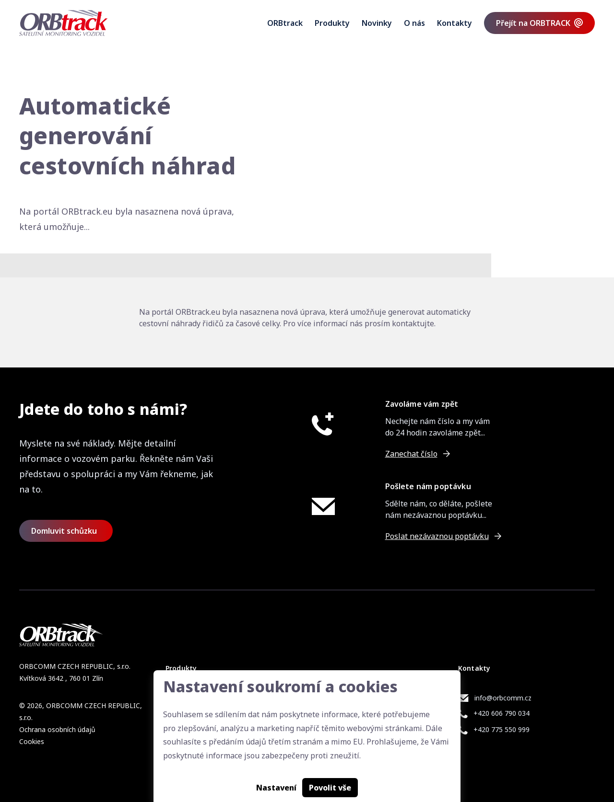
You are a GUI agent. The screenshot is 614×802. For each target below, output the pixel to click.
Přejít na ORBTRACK (533, 23)
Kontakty (454, 23)
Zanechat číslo (411, 453)
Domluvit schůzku (64, 531)
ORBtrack (285, 23)
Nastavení (276, 787)
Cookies (31, 741)
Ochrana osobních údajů (57, 729)
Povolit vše (330, 787)
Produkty (332, 23)
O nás (414, 23)
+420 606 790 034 (501, 713)
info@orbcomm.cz (502, 697)
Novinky (377, 23)
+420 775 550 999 (501, 729)
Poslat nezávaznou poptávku (437, 536)
